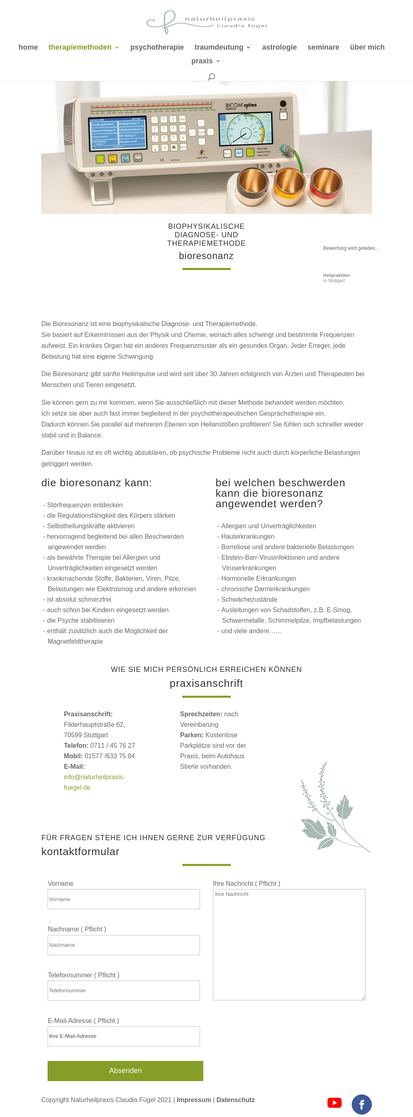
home (28, 47)
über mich (367, 47)
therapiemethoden (80, 47)
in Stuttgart (336, 278)
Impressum (195, 1099)
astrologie (279, 47)
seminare (323, 47)
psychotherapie (157, 47)
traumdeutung (218, 47)
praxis (202, 61)
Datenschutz (236, 1099)
